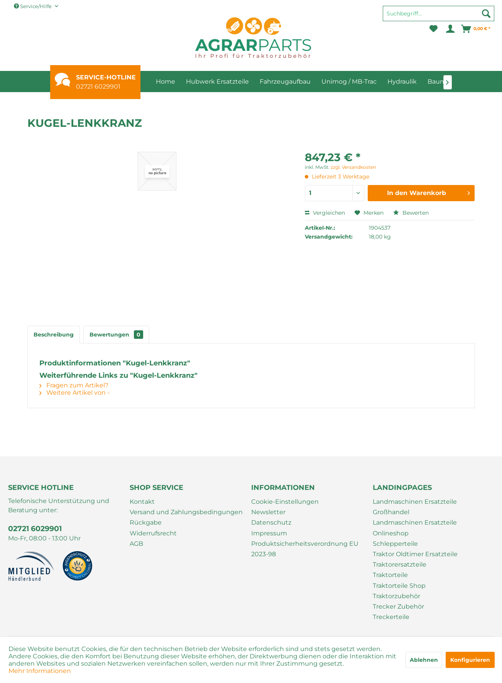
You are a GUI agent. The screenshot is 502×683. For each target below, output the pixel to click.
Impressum (269, 533)
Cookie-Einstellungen (285, 501)
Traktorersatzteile (399, 564)
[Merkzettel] (433, 29)
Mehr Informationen (39, 671)
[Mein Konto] (449, 29)
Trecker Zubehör (398, 606)
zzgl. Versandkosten (353, 167)
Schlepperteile (395, 543)
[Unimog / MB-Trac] (349, 81)
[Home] (165, 81)
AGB (136, 543)
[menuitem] (438, 17)
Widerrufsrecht (153, 533)
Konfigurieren (470, 659)
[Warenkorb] (476, 29)
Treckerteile (391, 617)
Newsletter (268, 512)
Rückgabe (146, 522)
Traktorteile (390, 575)
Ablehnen (424, 659)
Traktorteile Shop (399, 585)
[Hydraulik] (402, 81)
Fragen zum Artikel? (73, 385)
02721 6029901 (98, 86)
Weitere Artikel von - (74, 392)
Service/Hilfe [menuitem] (33, 6)
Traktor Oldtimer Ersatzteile (415, 554)
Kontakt (142, 501)
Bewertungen (116, 334)
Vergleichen (325, 212)
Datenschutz (271, 522)
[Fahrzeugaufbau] (285, 81)
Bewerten (411, 212)
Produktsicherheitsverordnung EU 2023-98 (304, 549)
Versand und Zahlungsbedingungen (186, 512)
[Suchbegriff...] (438, 13)
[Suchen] (486, 13)
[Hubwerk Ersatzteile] (217, 81)
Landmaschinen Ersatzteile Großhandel (415, 507)
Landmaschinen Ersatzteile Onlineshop (415, 528)
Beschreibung (54, 334)
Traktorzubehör (396, 596)
